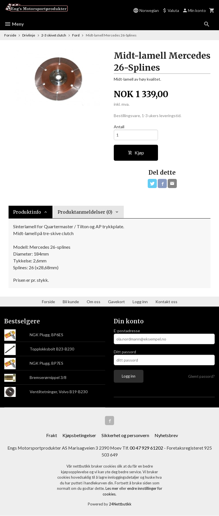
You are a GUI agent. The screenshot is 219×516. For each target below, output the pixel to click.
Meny (14, 23)
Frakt (51, 435)
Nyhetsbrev (166, 435)
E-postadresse (127, 330)
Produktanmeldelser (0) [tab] (85, 212)
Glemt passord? (201, 376)
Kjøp (136, 152)
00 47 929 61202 (146, 447)
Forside (10, 35)
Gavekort (116, 301)
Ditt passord (125, 351)
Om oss (93, 301)
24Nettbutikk (120, 504)
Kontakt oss (166, 301)
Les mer (112, 488)
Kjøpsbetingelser (79, 435)
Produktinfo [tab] (27, 212)
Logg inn (140, 301)
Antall (119, 126)
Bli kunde (71, 301)
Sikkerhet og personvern (125, 435)
